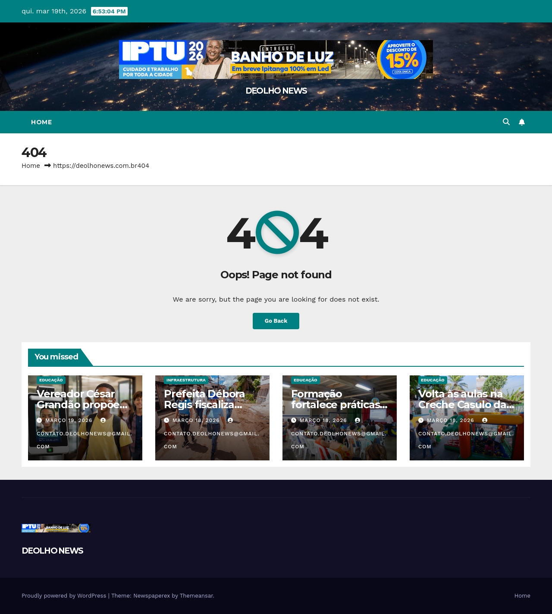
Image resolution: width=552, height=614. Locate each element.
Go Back (276, 321)
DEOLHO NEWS (276, 91)
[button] (506, 122)
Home (41, 122)
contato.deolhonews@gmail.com (84, 434)
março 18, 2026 (197, 420)
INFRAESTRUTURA (186, 380)
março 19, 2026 (69, 420)
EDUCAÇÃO (51, 380)
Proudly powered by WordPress (65, 595)
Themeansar (196, 595)
